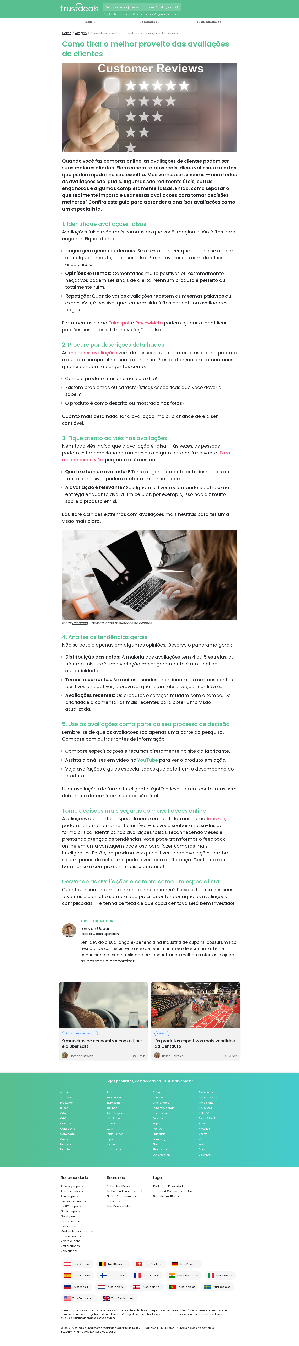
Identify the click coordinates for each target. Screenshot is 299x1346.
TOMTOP (204, 1113)
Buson (64, 1108)
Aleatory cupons (72, 1186)
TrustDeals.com (82, 1298)
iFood (110, 1092)
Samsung (159, 1139)
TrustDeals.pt (186, 1287)
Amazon (215, 818)
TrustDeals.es (81, 1275)
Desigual (65, 1144)
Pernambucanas (163, 1108)
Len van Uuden (95, 928)
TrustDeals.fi (116, 1275)
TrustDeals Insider (209, 22)
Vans (202, 1123)
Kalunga (112, 1108)
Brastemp (66, 1102)
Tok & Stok (205, 1108)
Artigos (81, 33)
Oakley (157, 1092)
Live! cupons (69, 1226)
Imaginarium (115, 1097)
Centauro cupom (143, 14)
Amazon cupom (123, 14)
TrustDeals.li (80, 1287)
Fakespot (119, 323)
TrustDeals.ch (153, 1264)
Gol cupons (68, 1216)
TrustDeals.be (117, 1264)
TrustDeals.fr (150, 1275)
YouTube (147, 760)
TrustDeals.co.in (187, 1275)
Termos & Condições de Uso (172, 1191)
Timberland (206, 1102)
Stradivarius (160, 1149)
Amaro (64, 1092)
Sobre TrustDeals (118, 1186)
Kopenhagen (115, 1113)
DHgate (65, 1149)
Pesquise (177, 8)
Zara (202, 1149)
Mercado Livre (115, 1149)
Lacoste (111, 1123)
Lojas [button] (89, 22)
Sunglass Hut (161, 1154)
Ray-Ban (158, 1128)
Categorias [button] (148, 22)
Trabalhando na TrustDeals (125, 1191)
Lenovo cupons (71, 1221)
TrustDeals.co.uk (122, 1298)
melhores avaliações (93, 353)
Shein (156, 1144)
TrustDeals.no (150, 1287)
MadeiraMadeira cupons (77, 1231)
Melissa (111, 1144)
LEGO (110, 1128)
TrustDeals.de (189, 1264)
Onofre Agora (161, 1102)
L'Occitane (113, 1118)
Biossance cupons (73, 1201)
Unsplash (80, 623)
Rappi (156, 1123)
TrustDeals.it (224, 1275)
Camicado (67, 1134)
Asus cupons (69, 1196)
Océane (158, 1097)
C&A (63, 1113)
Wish (202, 1144)
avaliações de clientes (176, 161)
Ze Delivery (205, 1154)
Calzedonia (67, 1128)
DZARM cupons (71, 1206)
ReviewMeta (149, 323)
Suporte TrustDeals (166, 1196)
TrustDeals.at (81, 1264)
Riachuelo (159, 1134)
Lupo (110, 1139)
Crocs (64, 1139)
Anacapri (66, 1097)
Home (66, 33)
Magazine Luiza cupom (167, 14)
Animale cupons (72, 1191)
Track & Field (207, 1118)
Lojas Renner (115, 1134)
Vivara (203, 1139)
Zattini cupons (70, 1246)
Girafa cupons (70, 1211)
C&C (63, 1118)
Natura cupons (71, 1236)
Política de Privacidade (169, 1186)
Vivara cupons (70, 1241)
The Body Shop (208, 1097)
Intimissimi (113, 1102)
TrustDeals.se (222, 1287)
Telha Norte (206, 1092)
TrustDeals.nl (114, 1287)
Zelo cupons (69, 1251)
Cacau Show (68, 1123)
